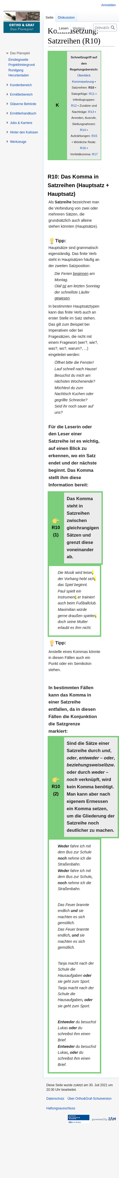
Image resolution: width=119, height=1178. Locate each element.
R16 (83, 148)
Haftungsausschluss (60, 1108)
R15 (94, 135)
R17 (95, 154)
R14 (83, 130)
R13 (91, 111)
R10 (91, 87)
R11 (91, 93)
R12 (74, 105)
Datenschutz (55, 1098)
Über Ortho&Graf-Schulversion (89, 1098)
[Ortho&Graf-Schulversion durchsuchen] (105, 27)
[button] (20, 53)
